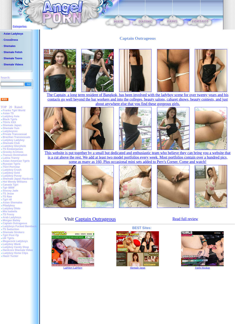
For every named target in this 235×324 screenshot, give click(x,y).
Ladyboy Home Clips (15, 253)
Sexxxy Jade (10, 190)
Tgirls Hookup (202, 267)
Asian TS (8, 113)
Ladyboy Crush (12, 169)
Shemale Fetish (13, 52)
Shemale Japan (12, 125)
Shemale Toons (13, 58)
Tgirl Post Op (11, 235)
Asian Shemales (12, 202)
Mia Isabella (10, 211)
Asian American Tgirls (16, 160)
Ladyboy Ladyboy (14, 140)
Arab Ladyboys (12, 217)
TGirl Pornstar (11, 166)
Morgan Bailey (11, 220)
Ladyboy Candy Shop (16, 247)
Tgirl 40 (7, 199)
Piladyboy (9, 205)
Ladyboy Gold (11, 172)
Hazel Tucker (10, 256)
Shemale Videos (13, 64)
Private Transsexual (15, 134)
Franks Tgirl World (14, 110)
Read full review (185, 219)
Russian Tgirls (11, 163)
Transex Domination (15, 155)
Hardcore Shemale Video (18, 250)
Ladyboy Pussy (12, 175)
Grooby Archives (13, 152)
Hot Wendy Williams (15, 181)
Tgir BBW (8, 187)
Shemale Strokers (13, 232)
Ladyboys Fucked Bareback (20, 226)
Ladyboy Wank (12, 244)
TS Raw (7, 196)
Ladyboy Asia (11, 116)
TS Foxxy (8, 214)
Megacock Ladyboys (15, 241)
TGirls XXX (9, 122)
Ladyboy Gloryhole (14, 146)
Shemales (10, 46)
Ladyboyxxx (10, 131)
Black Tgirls (10, 119)
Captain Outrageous (15, 223)
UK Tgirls (8, 238)
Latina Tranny (11, 157)
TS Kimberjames (13, 149)
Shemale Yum (11, 128)
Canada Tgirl (10, 184)
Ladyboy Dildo (11, 208)
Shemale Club (11, 143)
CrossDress (11, 39)
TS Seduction (11, 229)
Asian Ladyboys (13, 33)
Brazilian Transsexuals (16, 137)
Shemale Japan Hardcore (18, 178)
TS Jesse (8, 193)
